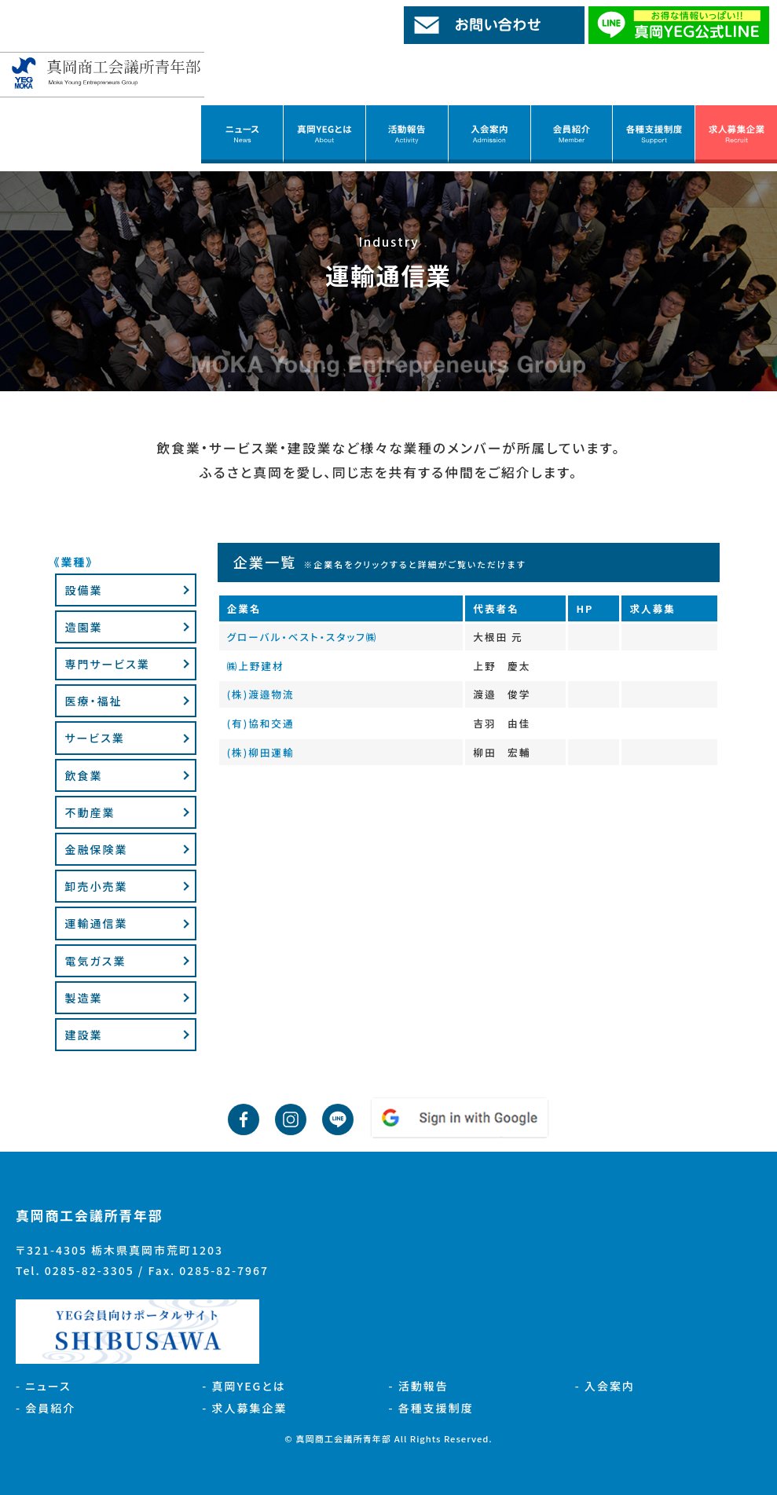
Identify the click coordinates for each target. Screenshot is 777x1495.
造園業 (83, 627)
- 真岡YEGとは (243, 1386)
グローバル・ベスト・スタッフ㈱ (302, 636)
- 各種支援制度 (431, 1408)
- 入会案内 (605, 1386)
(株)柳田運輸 (261, 752)
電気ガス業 (95, 961)
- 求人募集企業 (244, 1408)
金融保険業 (95, 849)
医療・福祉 (93, 701)
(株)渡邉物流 (261, 694)
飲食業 (83, 775)
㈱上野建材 (255, 665)
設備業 (83, 590)
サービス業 (94, 738)
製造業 (83, 998)
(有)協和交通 (261, 723)
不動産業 (89, 812)
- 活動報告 (419, 1386)
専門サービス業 (106, 664)
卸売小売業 (95, 886)
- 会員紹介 (45, 1408)
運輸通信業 (95, 923)
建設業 (83, 1035)
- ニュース (43, 1386)
